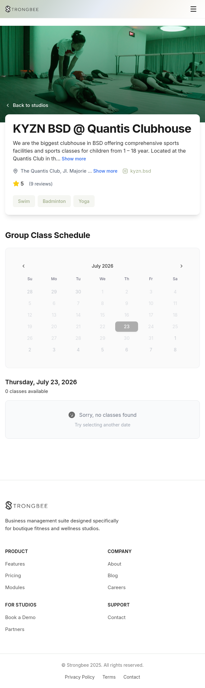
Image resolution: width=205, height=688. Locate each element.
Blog (113, 575)
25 (175, 326)
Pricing (13, 575)
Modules (15, 587)
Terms (109, 677)
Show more (74, 158)
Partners (14, 629)
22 (102, 326)
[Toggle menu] (193, 9)
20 (54, 326)
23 (126, 326)
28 (30, 291)
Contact (117, 617)
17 (151, 315)
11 (175, 303)
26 (30, 338)
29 (54, 291)
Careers (117, 587)
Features (15, 564)
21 (78, 326)
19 (29, 326)
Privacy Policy (80, 677)
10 (151, 303)
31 (151, 338)
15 (102, 315)
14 (78, 315)
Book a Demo (20, 617)
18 (175, 315)
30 (78, 291)
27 (54, 338)
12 (29, 315)
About (114, 564)
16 (126, 315)
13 (54, 315)
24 (151, 326)
